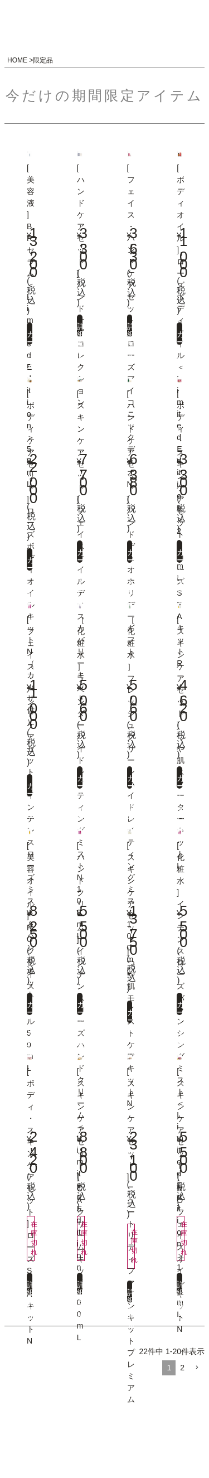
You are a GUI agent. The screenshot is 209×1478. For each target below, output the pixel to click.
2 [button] (182, 1367)
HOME (17, 60)
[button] (197, 1368)
